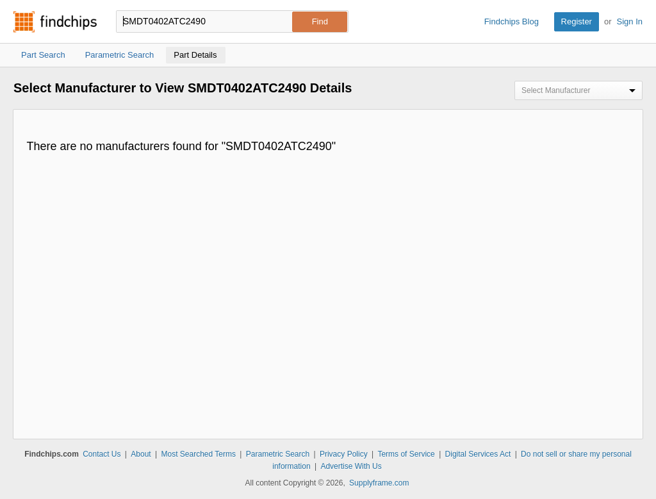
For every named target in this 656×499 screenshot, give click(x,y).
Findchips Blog (511, 21)
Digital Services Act (478, 454)
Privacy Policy (344, 454)
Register (576, 21)
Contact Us (101, 454)
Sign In (630, 21)
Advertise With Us (350, 466)
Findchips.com (55, 22)
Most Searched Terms (198, 454)
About (141, 454)
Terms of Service (405, 454)
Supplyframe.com (379, 482)
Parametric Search (277, 454)
